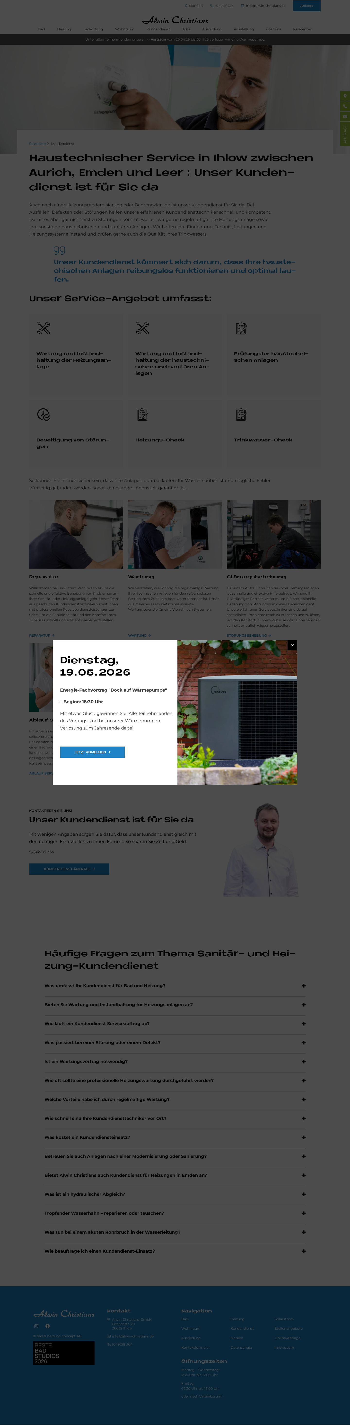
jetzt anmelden (90, 752)
